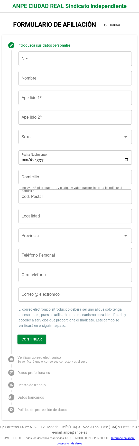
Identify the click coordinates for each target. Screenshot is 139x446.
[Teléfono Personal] (75, 255)
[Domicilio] (75, 177)
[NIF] (75, 58)
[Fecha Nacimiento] (75, 157)
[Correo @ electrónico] (75, 294)
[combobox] (70, 139)
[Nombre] (75, 78)
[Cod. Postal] (75, 196)
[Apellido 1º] (75, 98)
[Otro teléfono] (75, 275)
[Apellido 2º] (75, 117)
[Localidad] (75, 216)
